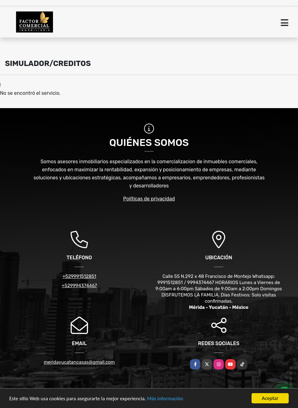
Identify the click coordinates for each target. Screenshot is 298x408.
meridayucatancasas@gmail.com (79, 362)
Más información (165, 399)
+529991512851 (79, 276)
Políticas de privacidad (149, 199)
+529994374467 (79, 285)
